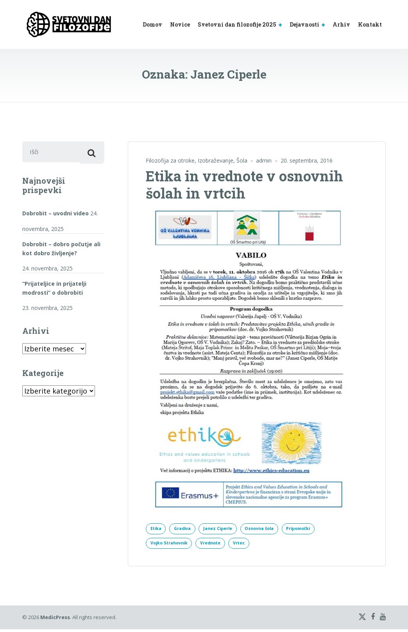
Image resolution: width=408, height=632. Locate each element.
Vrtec (252, 545)
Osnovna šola (275, 529)
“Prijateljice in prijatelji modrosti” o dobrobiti (54, 291)
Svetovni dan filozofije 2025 (237, 24)
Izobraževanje (215, 160)
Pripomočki (320, 529)
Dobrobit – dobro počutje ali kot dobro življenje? (61, 251)
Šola (241, 160)
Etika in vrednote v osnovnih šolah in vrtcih (244, 184)
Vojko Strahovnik (172, 545)
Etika (157, 529)
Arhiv (341, 24)
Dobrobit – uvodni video (55, 216)
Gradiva (187, 529)
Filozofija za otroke (170, 160)
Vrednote (219, 545)
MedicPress (55, 619)
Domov (152, 24)
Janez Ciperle (227, 529)
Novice (180, 24)
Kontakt (370, 24)
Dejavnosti (304, 24)
